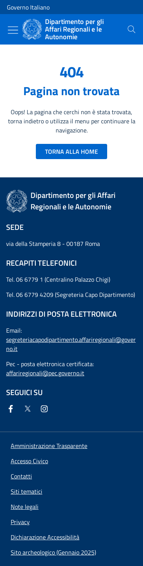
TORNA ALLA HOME (71, 151)
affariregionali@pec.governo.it (45, 373)
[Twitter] (29, 408)
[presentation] (131, 29)
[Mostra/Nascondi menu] (13, 30)
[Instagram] (46, 408)
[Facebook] (12, 408)
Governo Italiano (28, 7)
